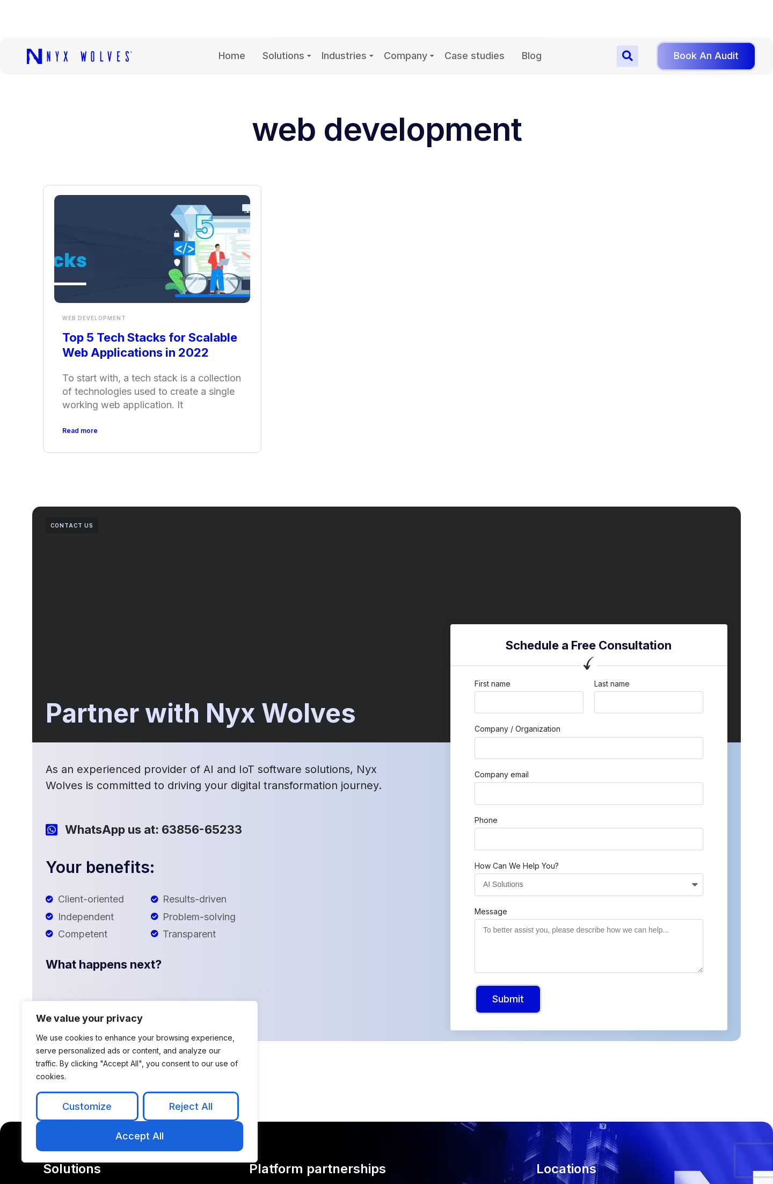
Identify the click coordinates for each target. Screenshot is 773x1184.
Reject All (191, 1106)
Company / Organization (517, 728)
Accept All (139, 1136)
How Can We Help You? (517, 865)
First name (493, 683)
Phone (486, 820)
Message (491, 911)
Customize (87, 1106)
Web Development (94, 318)
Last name (612, 683)
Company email (502, 774)
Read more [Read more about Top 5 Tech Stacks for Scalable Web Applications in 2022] (80, 431)
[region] (139, 1082)
